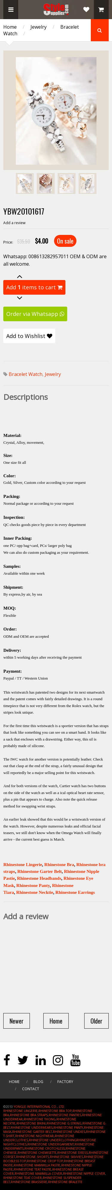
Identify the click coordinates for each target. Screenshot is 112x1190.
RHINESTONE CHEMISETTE (37, 1153)
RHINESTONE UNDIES (69, 1132)
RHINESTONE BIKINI (31, 1123)
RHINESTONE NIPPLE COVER (84, 1173)
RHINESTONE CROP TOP (45, 1161)
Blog (38, 1081)
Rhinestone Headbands (39, 878)
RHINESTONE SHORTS (32, 1157)
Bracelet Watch (25, 374)
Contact (30, 1088)
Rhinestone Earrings (75, 892)
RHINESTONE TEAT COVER (22, 1178)
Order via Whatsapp (35, 313)
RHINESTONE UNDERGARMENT (50, 1144)
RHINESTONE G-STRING (64, 1123)
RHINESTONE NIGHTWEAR (34, 1136)
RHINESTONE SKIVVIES (66, 1157)
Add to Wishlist (29, 335)
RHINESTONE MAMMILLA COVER (38, 1173)
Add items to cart (34, 287)
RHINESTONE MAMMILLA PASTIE (37, 1165)
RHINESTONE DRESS (72, 1153)
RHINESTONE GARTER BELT (32, 1132)
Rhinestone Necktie (34, 892)
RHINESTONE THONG (40, 1119)
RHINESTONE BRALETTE (65, 1182)
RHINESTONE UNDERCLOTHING (52, 1140)
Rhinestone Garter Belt (39, 871)
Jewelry (38, 27)
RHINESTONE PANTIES (65, 1115)
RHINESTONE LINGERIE (20, 1111)
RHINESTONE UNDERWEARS (32, 1127)
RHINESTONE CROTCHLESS (44, 1148)
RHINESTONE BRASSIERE (29, 1182)
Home (10, 27)
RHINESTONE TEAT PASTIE (32, 1169)
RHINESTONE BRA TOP (55, 1111)
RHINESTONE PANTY (68, 1127)
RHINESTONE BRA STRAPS (29, 1115)
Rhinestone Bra (59, 864)
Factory (65, 1081)
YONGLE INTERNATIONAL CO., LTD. (39, 1107)
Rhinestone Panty (33, 885)
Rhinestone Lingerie (22, 864)
